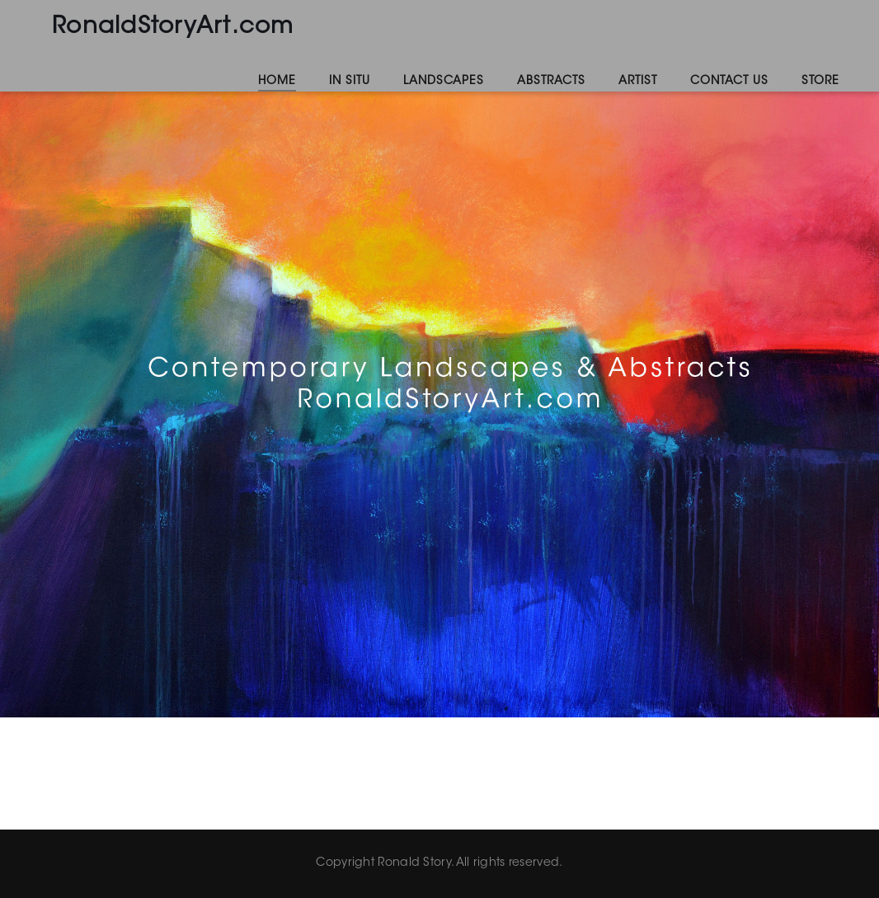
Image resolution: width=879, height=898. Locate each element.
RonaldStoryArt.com (173, 27)
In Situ (349, 81)
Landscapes (443, 81)
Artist (637, 81)
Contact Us (729, 81)
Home (277, 81)
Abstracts (551, 81)
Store (820, 81)
